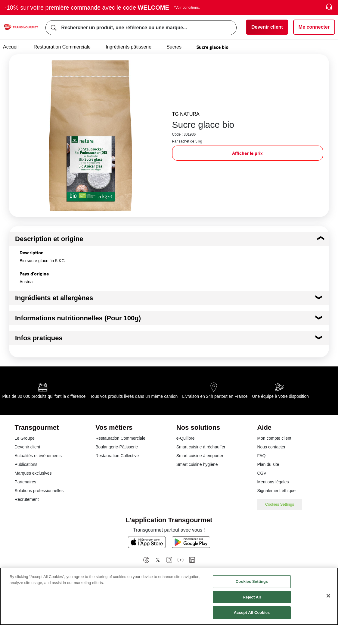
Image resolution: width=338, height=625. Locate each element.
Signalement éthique (276, 490)
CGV (261, 473)
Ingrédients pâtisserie (128, 46)
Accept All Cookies (252, 612)
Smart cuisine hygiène (197, 464)
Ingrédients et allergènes (54, 298)
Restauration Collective (117, 455)
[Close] (328, 595)
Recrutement (27, 499)
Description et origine (49, 239)
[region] (169, 596)
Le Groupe (25, 438)
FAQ (261, 455)
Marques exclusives (33, 473)
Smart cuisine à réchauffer (200, 446)
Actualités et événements (38, 455)
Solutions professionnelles (39, 490)
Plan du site (268, 464)
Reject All (252, 597)
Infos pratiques (39, 338)
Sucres (173, 46)
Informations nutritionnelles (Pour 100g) (78, 318)
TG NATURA (186, 114)
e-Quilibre (185, 438)
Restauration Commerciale (62, 46)
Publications (26, 464)
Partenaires (25, 481)
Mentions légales (273, 481)
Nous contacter (271, 446)
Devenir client (27, 446)
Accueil (11, 46)
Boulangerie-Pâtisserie (116, 446)
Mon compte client (274, 438)
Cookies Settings (279, 504)
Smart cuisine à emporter (199, 455)
